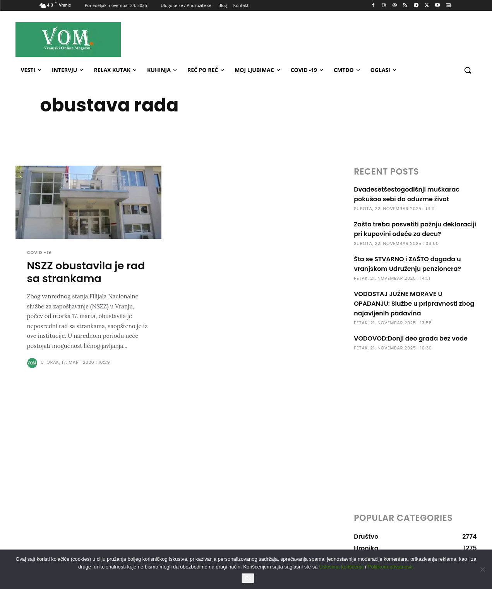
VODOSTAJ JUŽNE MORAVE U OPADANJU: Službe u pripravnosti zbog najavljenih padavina (414, 303)
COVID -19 (39, 252)
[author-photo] (33, 364)
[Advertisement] (315, 39)
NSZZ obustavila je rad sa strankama (86, 272)
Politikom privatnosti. (391, 567)
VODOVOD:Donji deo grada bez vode (411, 338)
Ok (248, 578)
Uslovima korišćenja (341, 567)
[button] (467, 70)
